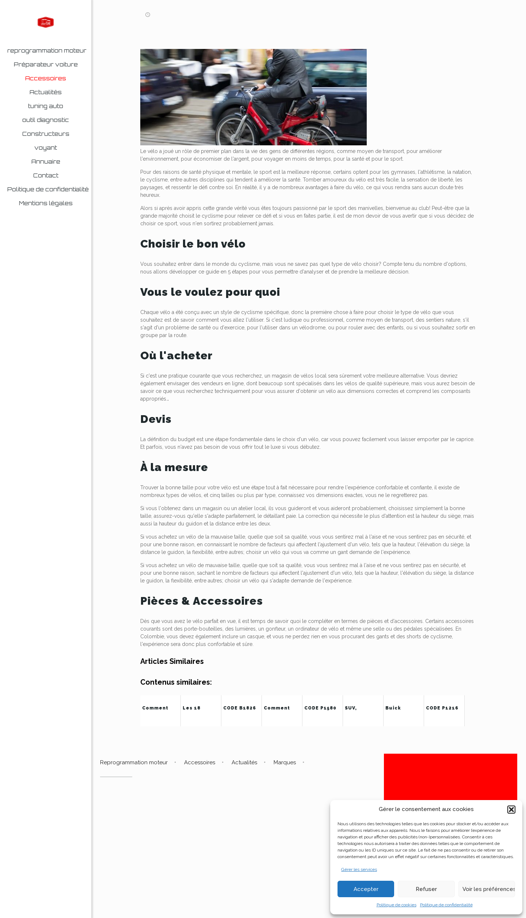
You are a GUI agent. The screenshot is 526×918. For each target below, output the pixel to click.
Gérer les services (359, 869)
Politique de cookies (396, 904)
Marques (285, 762)
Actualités (244, 762)
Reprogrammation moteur (134, 762)
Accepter (366, 889)
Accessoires (199, 762)
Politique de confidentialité (446, 904)
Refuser (426, 889)
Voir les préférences (488, 889)
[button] (511, 809)
